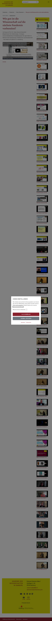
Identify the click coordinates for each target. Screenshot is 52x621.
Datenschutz (28, 322)
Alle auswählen (26, 314)
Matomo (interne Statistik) (20, 309)
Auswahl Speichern (26, 318)
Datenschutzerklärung (18, 306)
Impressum (23, 322)
